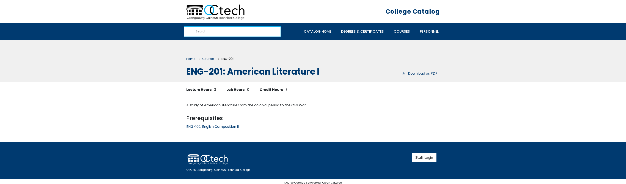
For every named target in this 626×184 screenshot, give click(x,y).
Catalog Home (317, 31)
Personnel (429, 31)
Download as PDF (419, 73)
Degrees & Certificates (362, 31)
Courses (402, 31)
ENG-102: (212, 126)
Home (190, 59)
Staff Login (424, 157)
